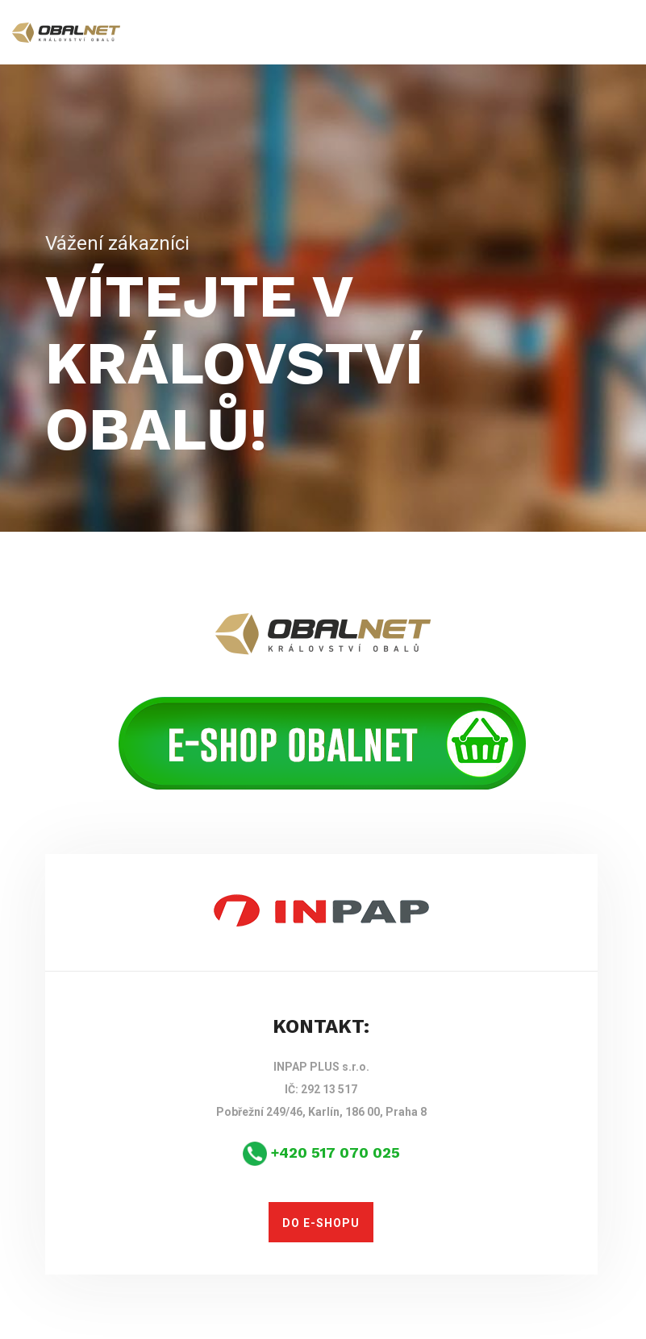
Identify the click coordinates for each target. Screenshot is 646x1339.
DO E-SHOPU (321, 1223)
